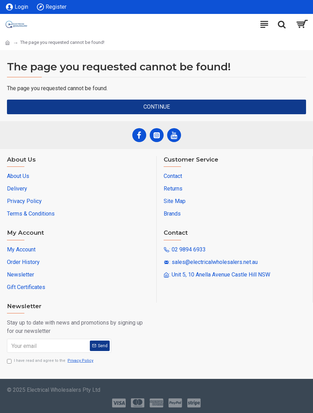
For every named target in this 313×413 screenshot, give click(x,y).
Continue (156, 106)
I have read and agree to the (50, 361)
